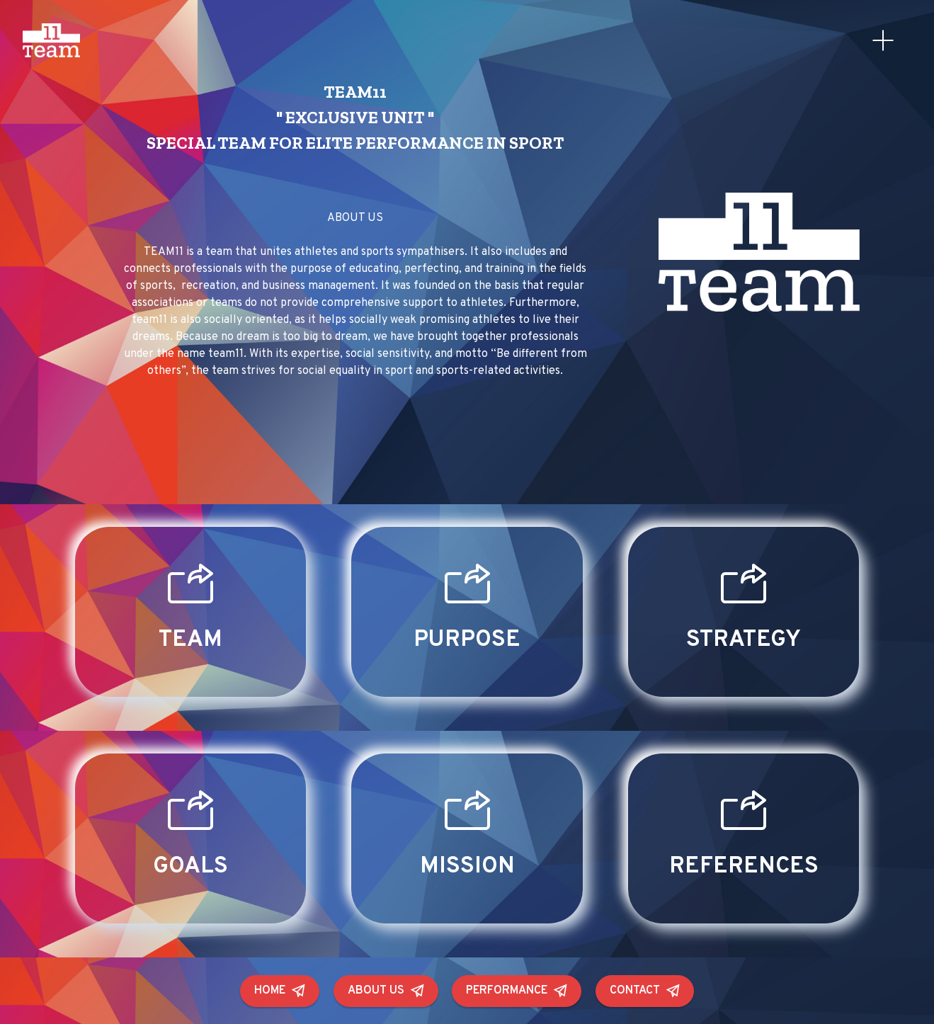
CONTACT (645, 991)
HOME (279, 991)
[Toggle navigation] (883, 40)
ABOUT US (386, 991)
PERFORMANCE (516, 991)
